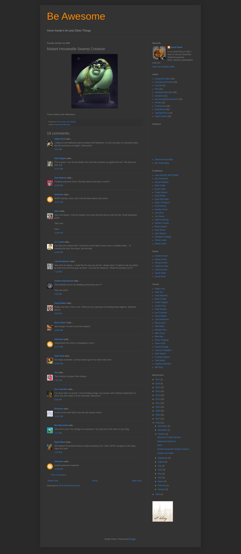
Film (157, 89)
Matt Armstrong (161, 220)
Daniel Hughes (161, 302)
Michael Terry (161, 330)
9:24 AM (58, 149)
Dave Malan (160, 196)
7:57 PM (58, 452)
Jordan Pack (160, 306)
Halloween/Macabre (62, 125)
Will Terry (159, 367)
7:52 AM (58, 380)
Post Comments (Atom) (69, 485)
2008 (157, 415)
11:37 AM (58, 202)
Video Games (161, 116)
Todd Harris (160, 360)
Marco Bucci (60, 322)
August (161, 462)
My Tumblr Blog (162, 163)
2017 (157, 379)
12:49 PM (58, 469)
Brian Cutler (160, 185)
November (163, 430)
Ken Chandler (60, 389)
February (162, 485)
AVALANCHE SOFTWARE (167, 175)
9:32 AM (58, 313)
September (163, 458)
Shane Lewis (160, 240)
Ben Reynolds (61, 425)
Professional (160, 106)
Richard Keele (161, 263)
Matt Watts (159, 326)
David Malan (60, 303)
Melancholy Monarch (166, 441)
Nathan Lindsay (162, 223)
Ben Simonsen (161, 178)
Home (95, 481)
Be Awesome (76, 16)
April (160, 477)
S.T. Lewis (59, 242)
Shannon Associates (164, 159)
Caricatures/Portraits (164, 82)
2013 (157, 395)
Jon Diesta (159, 216)
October (162, 434)
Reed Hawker (161, 226)
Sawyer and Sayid (165, 453)
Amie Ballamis (161, 295)
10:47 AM (58, 169)
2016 (157, 383)
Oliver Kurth (160, 343)
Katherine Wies (161, 266)
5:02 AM (58, 294)
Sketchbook (160, 109)
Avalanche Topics (162, 79)
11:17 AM (58, 347)
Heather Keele (161, 256)
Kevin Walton (161, 316)
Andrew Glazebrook (63, 281)
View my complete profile (163, 67)
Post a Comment (58, 475)
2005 (157, 494)
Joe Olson (159, 213)
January (162, 489)
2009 (157, 411)
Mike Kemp (160, 333)
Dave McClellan (162, 199)
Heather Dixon (161, 209)
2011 (157, 403)
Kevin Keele (176, 47)
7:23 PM (58, 272)
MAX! (159, 445)
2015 (157, 387)
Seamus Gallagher (163, 350)
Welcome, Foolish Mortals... (169, 437)
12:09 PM (58, 233)
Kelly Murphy (160, 309)
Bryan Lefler (160, 189)
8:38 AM (58, 399)
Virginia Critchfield (163, 364)
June (160, 470)
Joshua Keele (161, 269)
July (160, 466)
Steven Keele (161, 259)
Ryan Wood (59, 442)
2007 (157, 419)
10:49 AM (58, 185)
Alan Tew (159, 292)
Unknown (58, 194)
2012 (157, 399)
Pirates (158, 102)
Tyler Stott (59, 356)
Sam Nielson (60, 178)
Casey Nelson (161, 192)
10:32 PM (58, 416)
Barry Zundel (160, 299)
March (161, 481)
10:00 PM (58, 363)
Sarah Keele (160, 273)
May (160, 474)
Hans (56, 211)
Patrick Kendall (161, 347)
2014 (157, 391)
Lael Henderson (61, 261)
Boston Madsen (162, 182)
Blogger (132, 539)
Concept (158, 85)
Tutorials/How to (162, 113)
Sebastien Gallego (163, 237)
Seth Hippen (60, 158)
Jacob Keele (160, 276)
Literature (159, 96)
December (163, 426)
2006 (157, 423)
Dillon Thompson (162, 202)
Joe (56, 372)
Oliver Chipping (162, 340)
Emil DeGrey (160, 206)
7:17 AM (58, 433)
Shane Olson (160, 243)
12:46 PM (58, 252)
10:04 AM (58, 330)
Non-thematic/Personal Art (166, 99)
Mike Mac (159, 336)
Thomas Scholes (162, 357)
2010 (157, 407)
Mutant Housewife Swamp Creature (173, 449)
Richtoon (58, 409)
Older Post (136, 481)
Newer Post (53, 481)
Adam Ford (59, 139)
